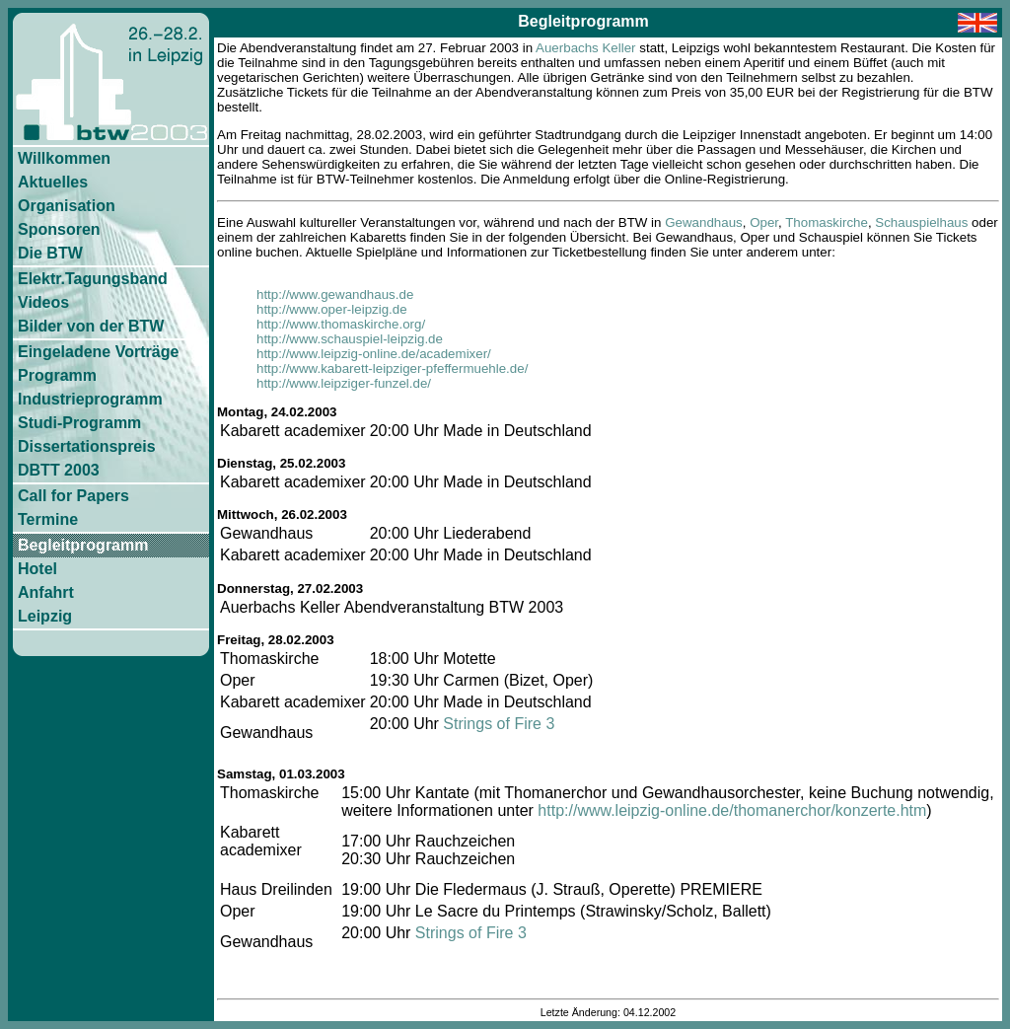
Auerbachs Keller (586, 47)
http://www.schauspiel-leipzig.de (349, 338)
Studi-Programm (79, 422)
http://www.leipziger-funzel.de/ (343, 383)
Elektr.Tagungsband (93, 278)
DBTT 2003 (59, 470)
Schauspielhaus (921, 222)
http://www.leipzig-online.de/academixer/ (373, 353)
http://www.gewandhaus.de (334, 294)
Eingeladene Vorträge (98, 351)
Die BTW (50, 253)
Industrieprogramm (90, 399)
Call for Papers (73, 495)
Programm (57, 375)
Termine (48, 519)
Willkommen (64, 158)
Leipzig (45, 616)
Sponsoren (59, 229)
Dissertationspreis (87, 446)
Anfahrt (46, 592)
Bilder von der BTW (91, 326)
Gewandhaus (704, 222)
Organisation (66, 205)
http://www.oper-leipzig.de (331, 309)
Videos (43, 302)
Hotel (37, 568)
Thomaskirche (826, 222)
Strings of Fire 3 (498, 723)
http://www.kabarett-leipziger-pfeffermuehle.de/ (392, 368)
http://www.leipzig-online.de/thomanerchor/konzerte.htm (732, 810)
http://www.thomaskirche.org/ (340, 324)
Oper (764, 222)
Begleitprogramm (83, 545)
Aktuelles (53, 182)
